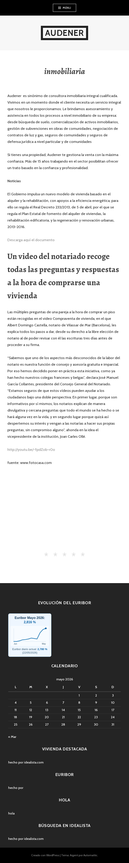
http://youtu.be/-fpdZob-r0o (31, 449)
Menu (67, 8)
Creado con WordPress (45, 855)
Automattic (90, 855)
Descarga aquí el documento (31, 240)
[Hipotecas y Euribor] (29, 636)
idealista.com (34, 762)
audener (64, 33)
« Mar (12, 737)
